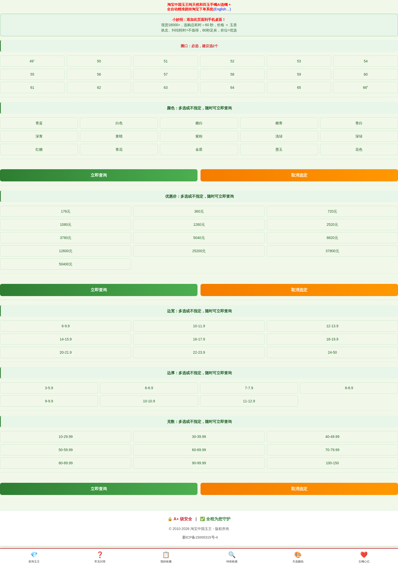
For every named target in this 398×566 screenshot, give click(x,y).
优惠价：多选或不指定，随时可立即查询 (199, 196)
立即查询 (99, 175)
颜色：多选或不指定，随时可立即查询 (199, 108)
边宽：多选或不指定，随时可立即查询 (199, 311)
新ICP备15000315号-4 (200, 537)
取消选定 (299, 175)
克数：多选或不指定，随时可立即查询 (199, 421)
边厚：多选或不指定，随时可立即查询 (199, 373)
